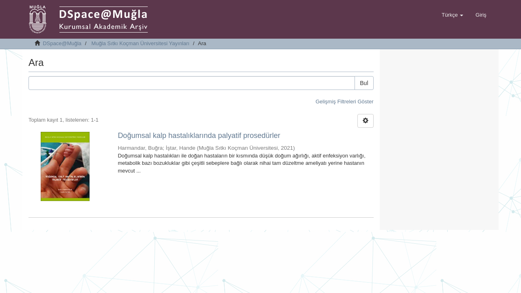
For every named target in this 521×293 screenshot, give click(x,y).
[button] (452, 15)
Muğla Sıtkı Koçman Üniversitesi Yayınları (141, 43)
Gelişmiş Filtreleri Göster (344, 101)
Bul (364, 83)
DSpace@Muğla (62, 43)
